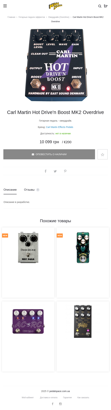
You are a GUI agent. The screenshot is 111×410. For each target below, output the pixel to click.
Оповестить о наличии (49, 154)
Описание (10, 189)
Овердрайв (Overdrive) (58, 17)
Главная (11, 17)
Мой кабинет (28, 397)
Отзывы (32, 190)
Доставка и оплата (49, 397)
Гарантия (67, 397)
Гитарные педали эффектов (31, 17)
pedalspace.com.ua (59, 391)
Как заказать (83, 397)
